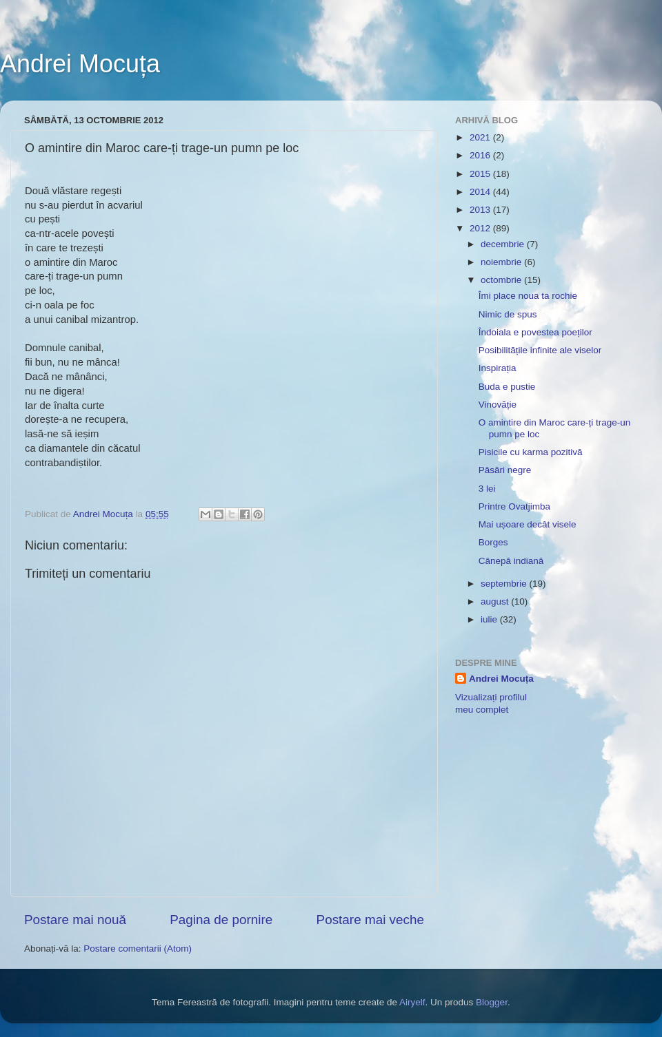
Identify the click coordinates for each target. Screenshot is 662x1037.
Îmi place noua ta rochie (528, 296)
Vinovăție (497, 404)
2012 (481, 228)
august (496, 601)
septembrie (505, 583)
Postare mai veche (370, 919)
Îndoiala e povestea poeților (535, 332)
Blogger (492, 1002)
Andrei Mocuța (80, 64)
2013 (481, 210)
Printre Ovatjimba (514, 506)
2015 (481, 174)
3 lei (487, 488)
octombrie (502, 280)
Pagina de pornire (221, 919)
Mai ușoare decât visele (527, 524)
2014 (481, 192)
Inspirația (497, 368)
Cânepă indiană (511, 561)
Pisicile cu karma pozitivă (531, 452)
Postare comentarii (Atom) (137, 948)
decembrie (504, 244)
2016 (481, 155)
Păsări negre (505, 470)
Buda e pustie (507, 386)
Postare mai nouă (75, 919)
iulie (490, 619)
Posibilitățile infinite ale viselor (540, 350)
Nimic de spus (508, 314)
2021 (481, 137)
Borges (493, 542)
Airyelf (412, 1002)
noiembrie (502, 262)
